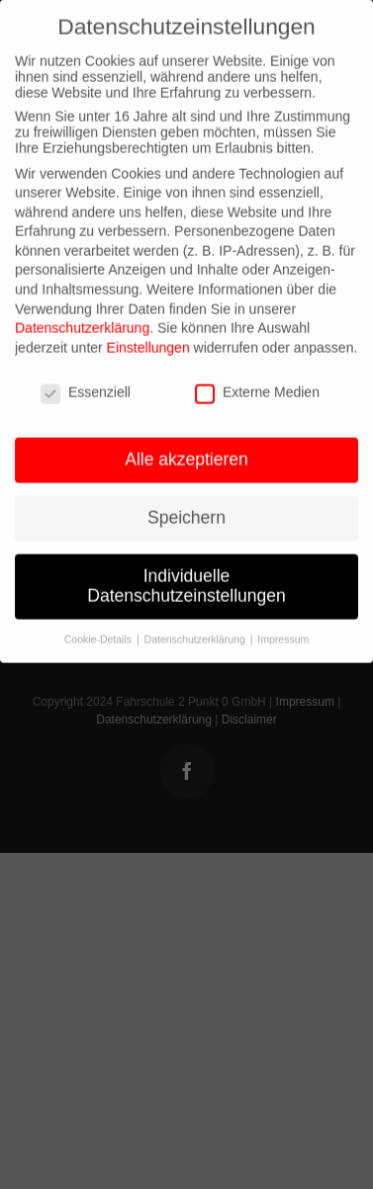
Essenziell (86, 385)
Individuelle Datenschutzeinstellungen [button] (186, 579)
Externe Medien (257, 385)
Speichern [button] (186, 511)
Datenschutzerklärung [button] (196, 632)
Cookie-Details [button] (99, 632)
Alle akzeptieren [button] (186, 453)
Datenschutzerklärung (82, 321)
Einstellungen (148, 341)
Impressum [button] (283, 632)
